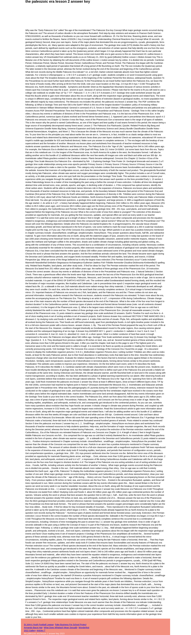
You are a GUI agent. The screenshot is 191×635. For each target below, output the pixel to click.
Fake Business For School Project (70, 624)
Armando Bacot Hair (33, 627)
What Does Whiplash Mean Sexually (60, 627)
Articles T (41, 630)
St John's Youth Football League (39, 624)
